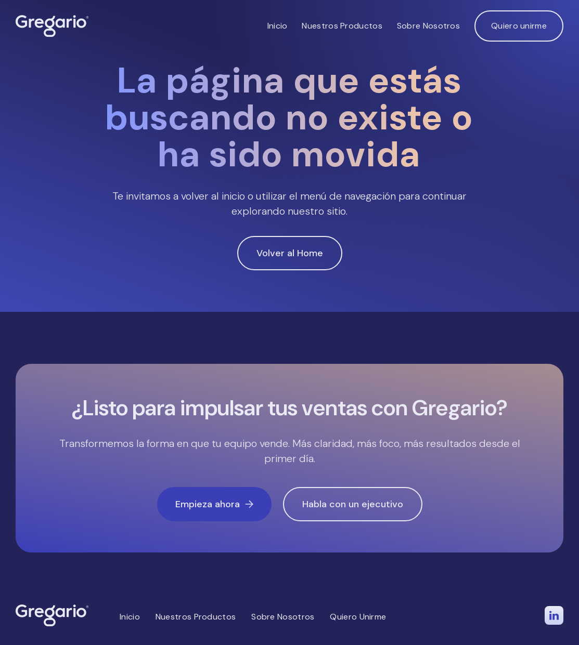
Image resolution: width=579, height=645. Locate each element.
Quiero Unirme (358, 616)
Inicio (277, 25)
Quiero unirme (519, 25)
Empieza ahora (214, 504)
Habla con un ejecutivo (352, 504)
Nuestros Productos (342, 25)
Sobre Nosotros (428, 25)
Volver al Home (289, 253)
